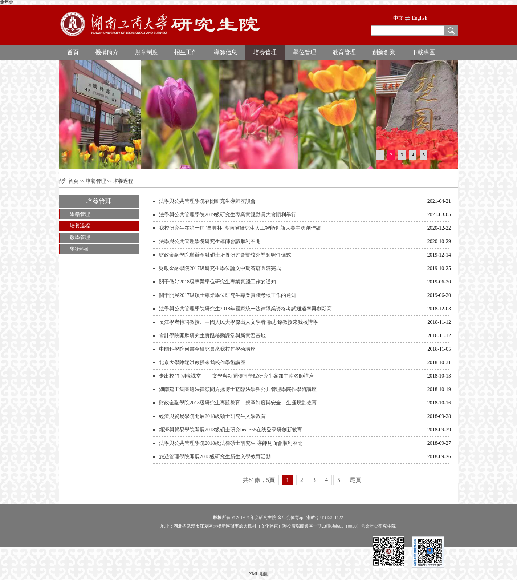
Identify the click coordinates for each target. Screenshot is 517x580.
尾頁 (355, 480)
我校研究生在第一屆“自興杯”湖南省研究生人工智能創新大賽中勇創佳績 (240, 228)
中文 (398, 18)
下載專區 (423, 52)
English (419, 18)
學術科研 (80, 249)
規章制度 (146, 52)
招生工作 (186, 52)
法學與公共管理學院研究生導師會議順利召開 (210, 241)
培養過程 (123, 181)
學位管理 (304, 52)
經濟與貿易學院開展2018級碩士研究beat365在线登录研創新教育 (230, 429)
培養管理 (265, 52)
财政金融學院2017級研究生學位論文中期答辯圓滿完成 (220, 268)
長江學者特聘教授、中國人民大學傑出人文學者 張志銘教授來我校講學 (238, 322)
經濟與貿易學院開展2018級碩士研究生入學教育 (212, 416)
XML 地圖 (258, 573)
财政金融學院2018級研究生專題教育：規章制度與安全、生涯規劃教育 (238, 403)
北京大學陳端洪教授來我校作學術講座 (202, 362)
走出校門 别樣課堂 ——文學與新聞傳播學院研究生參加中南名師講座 (236, 376)
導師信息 (225, 52)
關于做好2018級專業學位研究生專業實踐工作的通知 (217, 282)
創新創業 (383, 52)
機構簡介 (106, 52)
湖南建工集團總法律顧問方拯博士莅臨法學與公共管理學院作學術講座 (238, 389)
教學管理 (80, 237)
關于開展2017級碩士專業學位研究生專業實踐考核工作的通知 (227, 295)
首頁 (73, 52)
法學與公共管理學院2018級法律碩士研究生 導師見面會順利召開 (231, 443)
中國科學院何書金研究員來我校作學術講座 (207, 349)
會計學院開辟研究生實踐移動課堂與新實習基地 (212, 335)
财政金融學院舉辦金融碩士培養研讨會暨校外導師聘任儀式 (225, 255)
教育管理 (344, 52)
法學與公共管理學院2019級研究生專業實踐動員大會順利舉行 (227, 214)
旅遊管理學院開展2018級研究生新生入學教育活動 (215, 456)
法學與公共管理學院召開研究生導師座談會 (207, 201)
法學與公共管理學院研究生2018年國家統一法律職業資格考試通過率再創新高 (245, 308)
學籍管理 (80, 214)
